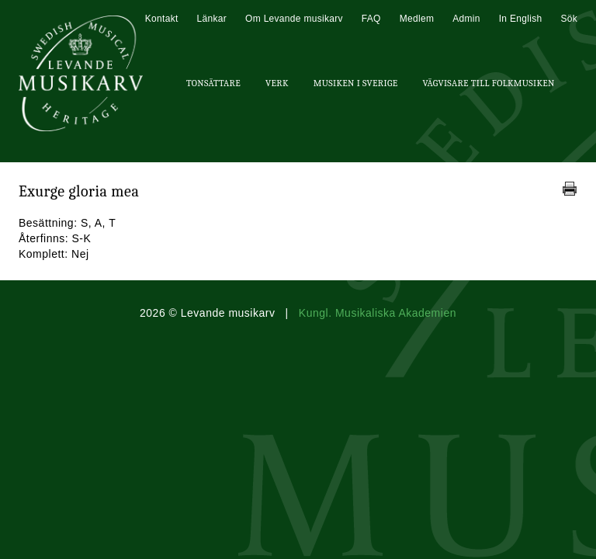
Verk (277, 83)
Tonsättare (213, 83)
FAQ (371, 18)
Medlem (417, 18)
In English (520, 18)
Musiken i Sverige (356, 83)
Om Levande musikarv (294, 18)
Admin (466, 18)
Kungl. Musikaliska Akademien (377, 313)
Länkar (212, 18)
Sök (568, 18)
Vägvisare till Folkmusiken (488, 83)
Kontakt (161, 18)
